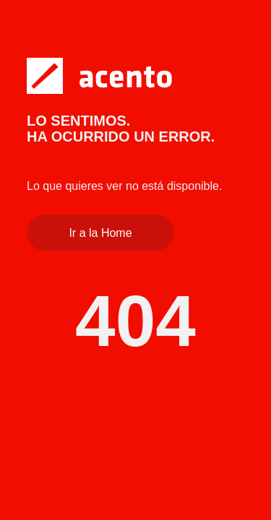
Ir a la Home (100, 233)
